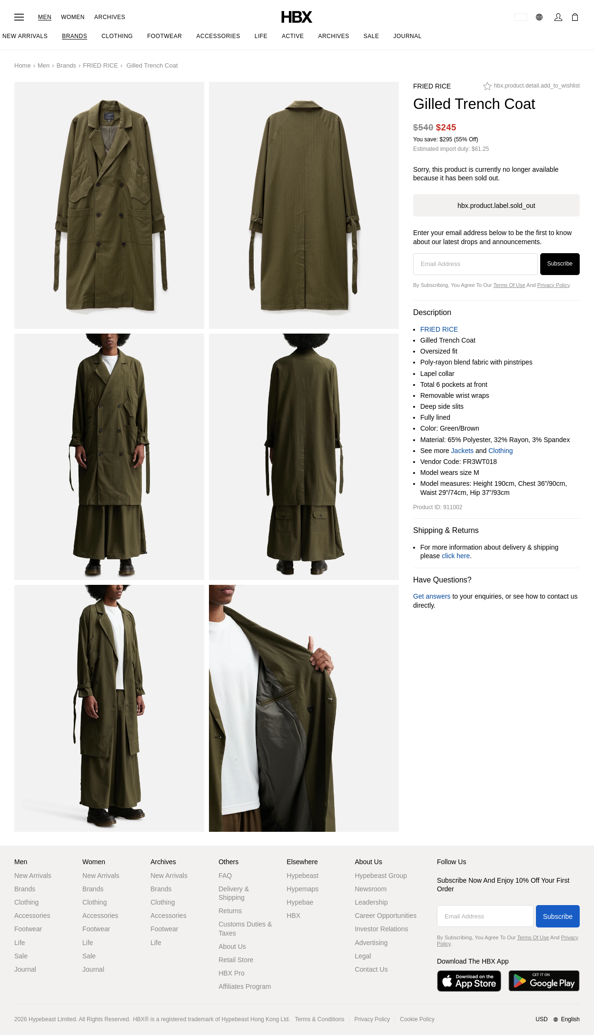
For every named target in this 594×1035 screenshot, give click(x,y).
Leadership (371, 902)
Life (19, 942)
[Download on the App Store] (469, 981)
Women (73, 17)
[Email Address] (475, 264)
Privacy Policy (553, 285)
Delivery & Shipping (233, 893)
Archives (109, 17)
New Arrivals (32, 875)
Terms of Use (509, 285)
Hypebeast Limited (52, 1019)
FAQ (225, 875)
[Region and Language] (551, 1020)
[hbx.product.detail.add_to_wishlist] (531, 88)
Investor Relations (381, 929)
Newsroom (370, 889)
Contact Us (371, 969)
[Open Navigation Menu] (19, 17)
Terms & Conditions (320, 1019)
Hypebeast (302, 875)
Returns (230, 911)
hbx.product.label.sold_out (496, 205)
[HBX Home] (297, 16)
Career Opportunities (385, 915)
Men (44, 17)
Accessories (32, 915)
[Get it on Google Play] (544, 981)
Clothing (500, 450)
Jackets (462, 450)
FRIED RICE (100, 65)
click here (456, 556)
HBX (293, 915)
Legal (363, 956)
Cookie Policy (417, 1019)
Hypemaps (302, 889)
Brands (66, 65)
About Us (232, 946)
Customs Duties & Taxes (245, 928)
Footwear (28, 929)
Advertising (371, 942)
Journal (25, 969)
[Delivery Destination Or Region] (521, 17)
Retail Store (235, 960)
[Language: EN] (540, 17)
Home (22, 65)
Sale (21, 956)
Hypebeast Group (381, 875)
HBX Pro (231, 973)
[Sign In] (558, 17)
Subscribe (560, 263)
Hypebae (300, 902)
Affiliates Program (244, 986)
